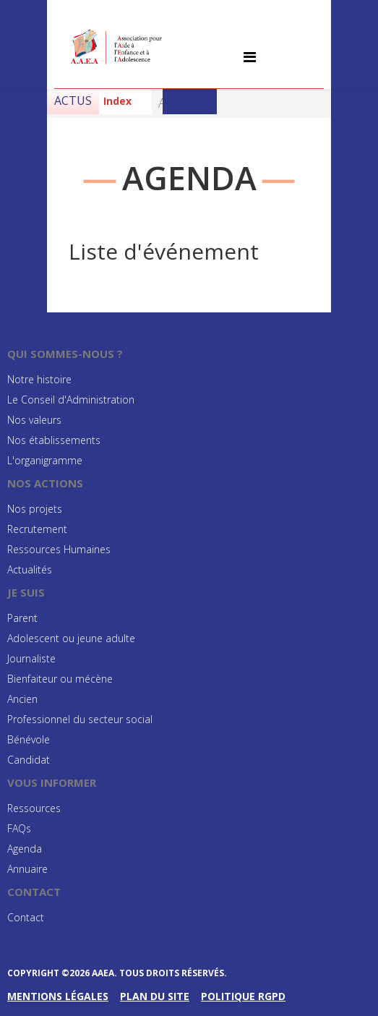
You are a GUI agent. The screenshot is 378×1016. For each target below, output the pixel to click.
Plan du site (154, 996)
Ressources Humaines (59, 549)
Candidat (28, 760)
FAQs (19, 828)
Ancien (22, 699)
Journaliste (31, 658)
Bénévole (28, 739)
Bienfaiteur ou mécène (60, 679)
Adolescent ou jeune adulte (71, 638)
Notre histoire (39, 379)
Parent (22, 618)
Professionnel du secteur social (80, 719)
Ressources (34, 808)
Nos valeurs (34, 420)
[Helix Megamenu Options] (250, 56)
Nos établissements (53, 440)
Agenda (24, 848)
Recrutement (37, 529)
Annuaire (27, 869)
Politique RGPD (243, 996)
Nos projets (34, 509)
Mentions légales (57, 996)
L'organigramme (44, 460)
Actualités (29, 569)
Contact (25, 917)
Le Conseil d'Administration (70, 399)
